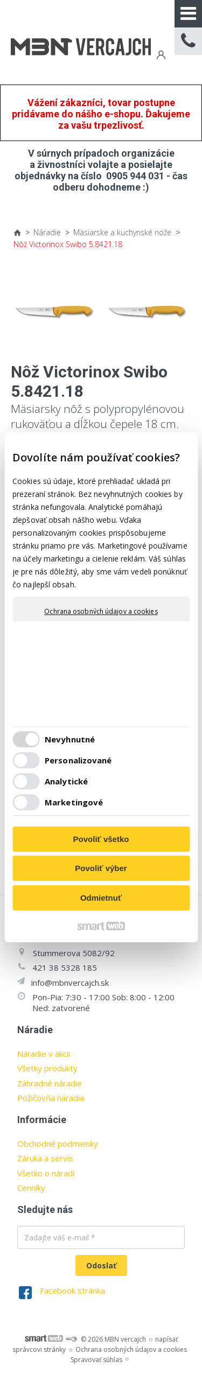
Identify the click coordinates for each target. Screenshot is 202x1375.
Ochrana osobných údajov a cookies (100, 611)
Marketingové (74, 802)
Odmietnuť (101, 897)
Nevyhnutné (70, 739)
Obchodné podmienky (57, 1143)
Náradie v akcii (43, 1053)
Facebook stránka (72, 1290)
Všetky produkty (47, 1068)
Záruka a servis (45, 1158)
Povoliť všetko (101, 839)
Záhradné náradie (49, 1083)
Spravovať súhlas (96, 1359)
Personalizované (78, 760)
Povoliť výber (101, 868)
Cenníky (31, 1187)
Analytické (66, 781)
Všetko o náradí (45, 1173)
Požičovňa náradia (50, 1097)
